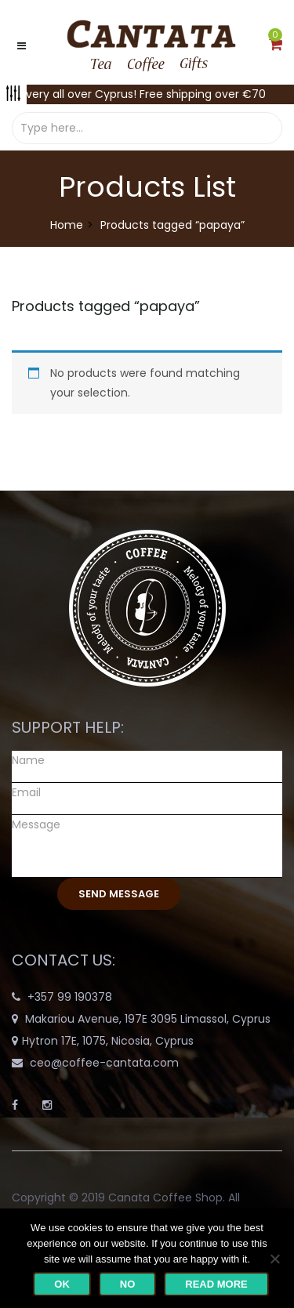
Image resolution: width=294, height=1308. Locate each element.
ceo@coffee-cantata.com (104, 1063)
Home (66, 225)
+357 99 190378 (69, 997)
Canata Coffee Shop (165, 1197)
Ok (62, 1284)
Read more (216, 1284)
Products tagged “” (106, 306)
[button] (275, 45)
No (128, 1284)
